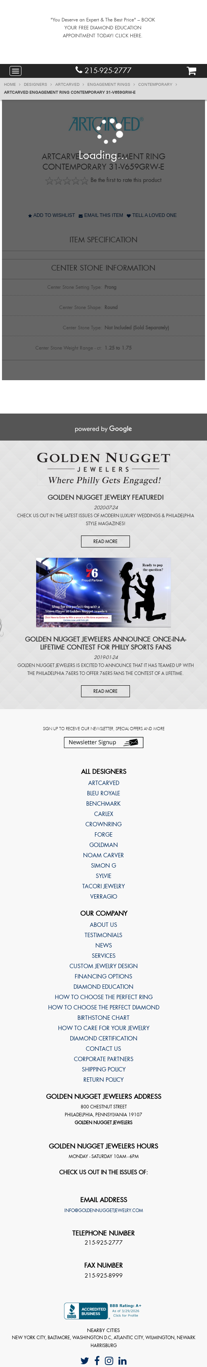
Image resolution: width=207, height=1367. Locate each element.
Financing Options (103, 976)
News (103, 945)
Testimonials (103, 935)
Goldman (103, 845)
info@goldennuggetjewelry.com (103, 1210)
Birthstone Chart (103, 1017)
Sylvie (103, 876)
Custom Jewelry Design (104, 966)
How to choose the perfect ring (104, 997)
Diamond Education (103, 986)
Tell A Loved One (152, 215)
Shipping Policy (104, 1069)
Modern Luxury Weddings (131, 515)
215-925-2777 (103, 70)
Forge (103, 834)
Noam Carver (103, 855)
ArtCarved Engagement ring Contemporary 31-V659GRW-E (69, 92)
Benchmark (103, 803)
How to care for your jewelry (103, 1028)
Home (12, 84)
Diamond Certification (103, 1038)
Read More (105, 541)
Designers (38, 84)
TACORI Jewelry (103, 886)
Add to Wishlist (51, 215)
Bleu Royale (103, 793)
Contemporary (157, 84)
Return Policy (103, 1079)
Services (104, 955)
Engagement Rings (111, 84)
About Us (103, 924)
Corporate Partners (103, 1059)
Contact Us (103, 1048)
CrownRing (103, 824)
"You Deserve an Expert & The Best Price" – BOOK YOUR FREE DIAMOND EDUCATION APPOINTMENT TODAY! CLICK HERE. (102, 28)
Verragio (103, 896)
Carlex (103, 814)
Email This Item (101, 215)
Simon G (103, 865)
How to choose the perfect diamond (103, 1007)
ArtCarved (69, 84)
